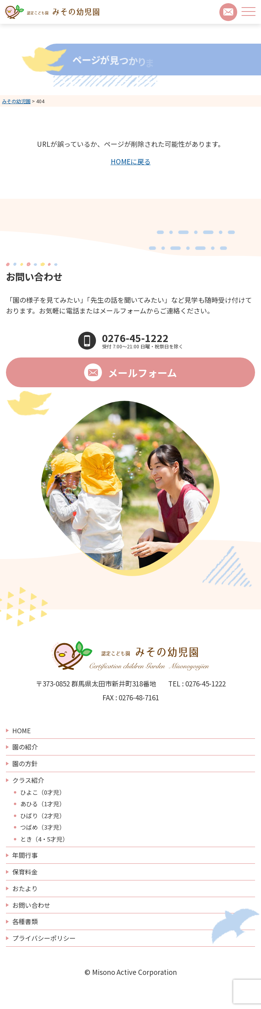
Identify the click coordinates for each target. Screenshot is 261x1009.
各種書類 (25, 921)
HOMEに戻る (131, 161)
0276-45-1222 (205, 683)
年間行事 (25, 855)
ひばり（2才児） (42, 816)
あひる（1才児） (42, 804)
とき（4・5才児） (44, 839)
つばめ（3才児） (42, 827)
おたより (25, 888)
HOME (21, 730)
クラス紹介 (28, 780)
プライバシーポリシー (44, 938)
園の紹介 (25, 746)
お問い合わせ (31, 905)
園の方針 (25, 763)
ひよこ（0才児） (42, 792)
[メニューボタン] (248, 11)
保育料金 (25, 871)
